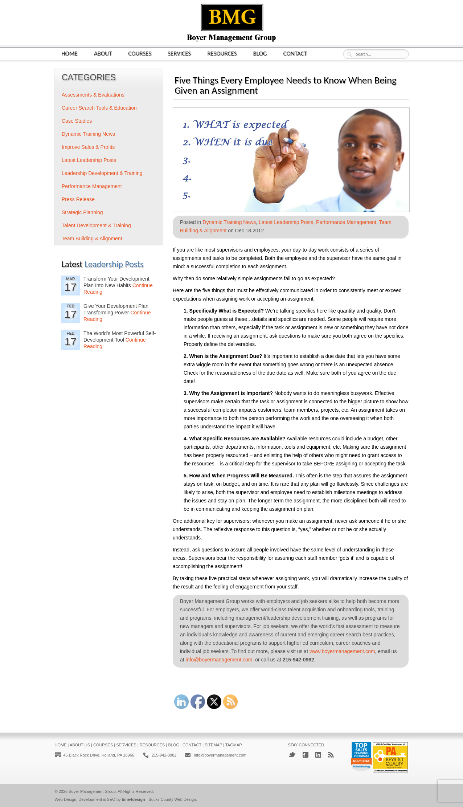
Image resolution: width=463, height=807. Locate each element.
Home (69, 53)
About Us (80, 745)
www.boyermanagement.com (342, 651)
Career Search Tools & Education (99, 108)
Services (179, 53)
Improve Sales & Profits (88, 147)
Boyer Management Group (92, 791)
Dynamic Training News (229, 222)
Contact (295, 53)
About (103, 53)
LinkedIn (318, 755)
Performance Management (346, 222)
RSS (331, 755)
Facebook (305, 755)
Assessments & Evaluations (93, 95)
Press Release (78, 199)
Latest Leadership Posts (286, 222)
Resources (222, 53)
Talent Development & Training (96, 225)
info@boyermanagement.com (219, 660)
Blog (260, 53)
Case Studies (77, 121)
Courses (139, 53)
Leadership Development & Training (102, 173)
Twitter (292, 754)
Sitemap (213, 745)
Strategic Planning (82, 212)
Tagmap (233, 745)
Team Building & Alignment (92, 238)
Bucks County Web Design (172, 799)
